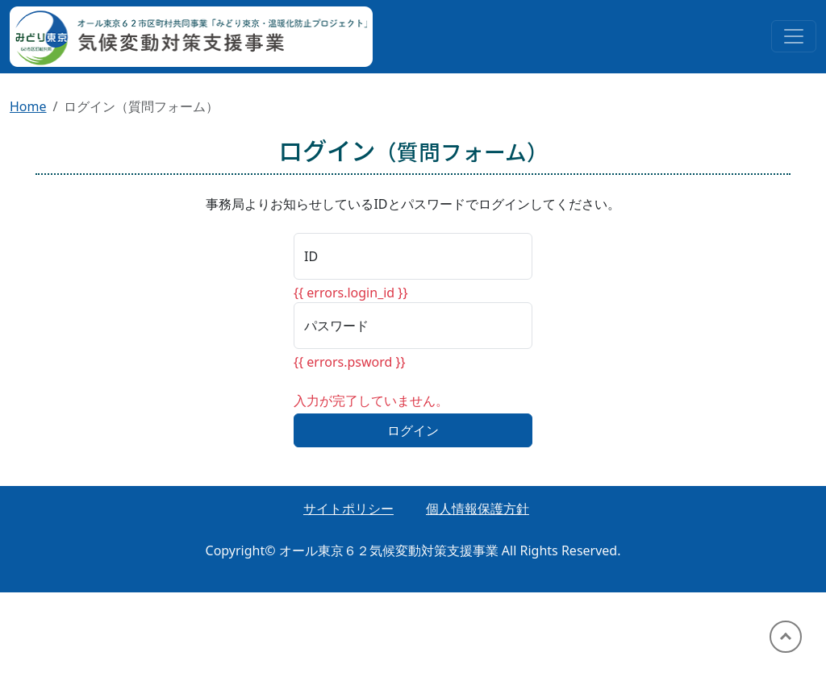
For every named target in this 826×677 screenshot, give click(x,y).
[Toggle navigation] (793, 36)
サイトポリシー (348, 508)
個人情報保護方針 (477, 508)
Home (28, 106)
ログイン (413, 430)
